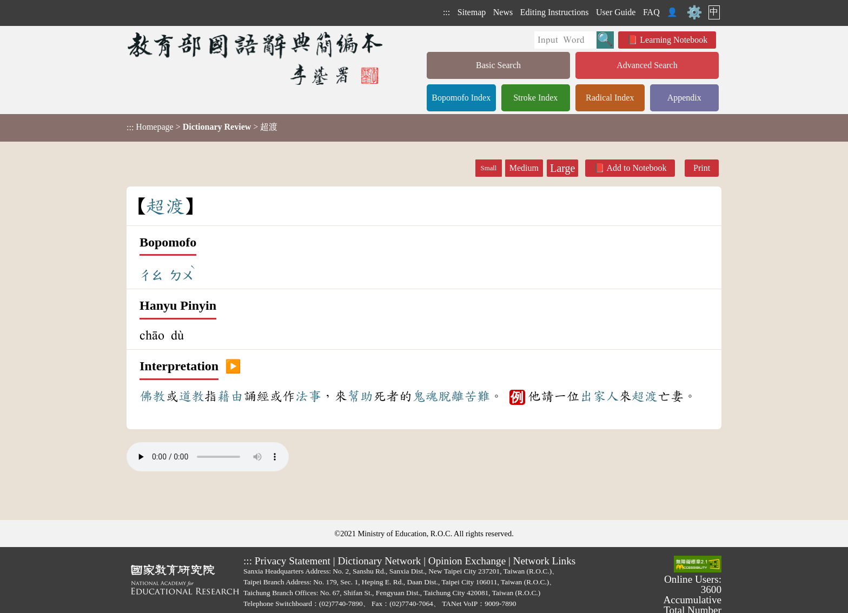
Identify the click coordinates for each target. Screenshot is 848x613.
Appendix (684, 97)
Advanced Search (647, 65)
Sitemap (472, 12)
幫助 (360, 396)
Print (701, 167)
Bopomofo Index (461, 97)
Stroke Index (535, 97)
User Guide (615, 12)
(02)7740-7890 (341, 603)
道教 (191, 396)
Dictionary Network (379, 561)
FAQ (651, 12)
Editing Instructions (554, 12)
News (503, 12)
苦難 (477, 396)
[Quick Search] (565, 40)
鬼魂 (425, 396)
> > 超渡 (202, 127)
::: (446, 12)
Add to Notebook (636, 167)
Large (562, 168)
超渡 (645, 396)
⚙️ (694, 12)
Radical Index (610, 97)
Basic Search (498, 65)
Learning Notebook (673, 39)
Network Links (544, 561)
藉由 (230, 396)
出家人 (599, 396)
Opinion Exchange (467, 561)
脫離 (451, 396)
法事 (308, 396)
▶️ (233, 366)
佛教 (152, 396)
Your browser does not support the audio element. (208, 456)
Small (489, 168)
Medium (524, 167)
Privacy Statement (292, 561)
